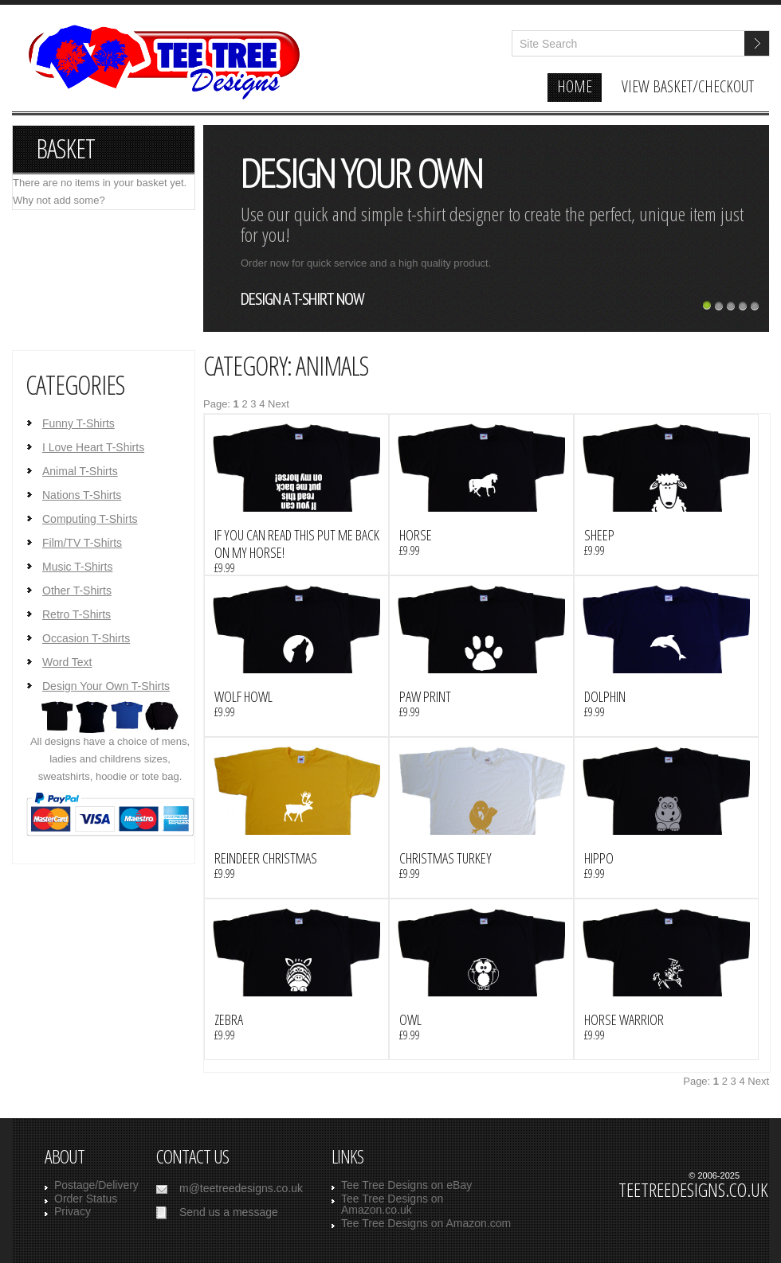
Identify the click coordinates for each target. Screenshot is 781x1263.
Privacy (72, 1211)
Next (278, 404)
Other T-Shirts (77, 590)
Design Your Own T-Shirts (106, 686)
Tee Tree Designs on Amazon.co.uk (392, 1204)
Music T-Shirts (77, 566)
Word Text (67, 662)
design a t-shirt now (302, 298)
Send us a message (228, 1212)
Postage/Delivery (96, 1185)
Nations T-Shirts (81, 495)
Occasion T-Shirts (86, 638)
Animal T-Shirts (80, 471)
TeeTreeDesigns (161, 70)
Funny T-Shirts (78, 423)
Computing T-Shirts (90, 519)
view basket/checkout (688, 86)
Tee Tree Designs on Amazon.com (426, 1223)
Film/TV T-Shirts (82, 542)
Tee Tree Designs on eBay (406, 1185)
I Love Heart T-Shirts (93, 447)
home (574, 86)
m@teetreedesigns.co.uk (241, 1188)
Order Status (85, 1198)
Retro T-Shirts (76, 614)
